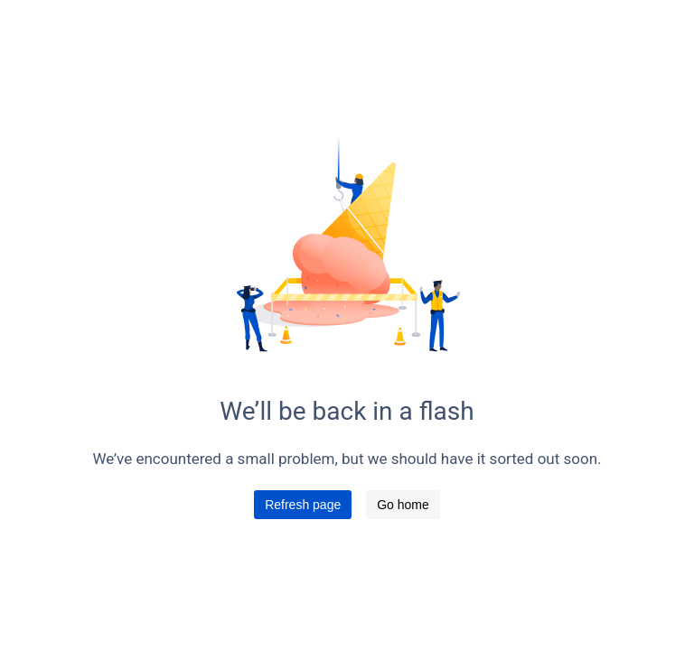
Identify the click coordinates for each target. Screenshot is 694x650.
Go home (403, 504)
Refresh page (303, 504)
